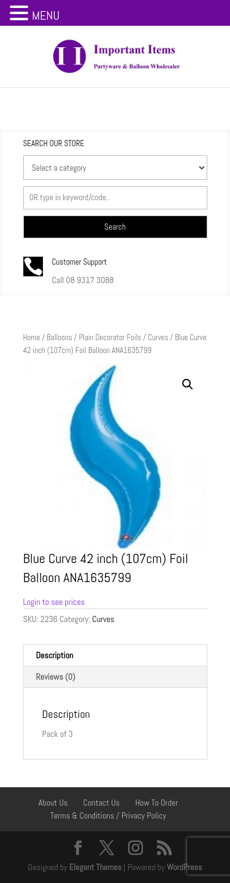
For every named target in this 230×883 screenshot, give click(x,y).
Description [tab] (55, 655)
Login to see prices (54, 601)
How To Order (156, 802)
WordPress (184, 867)
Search (115, 227)
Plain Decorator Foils (110, 337)
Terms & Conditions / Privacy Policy (108, 815)
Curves (158, 337)
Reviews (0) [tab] (55, 676)
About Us (53, 802)
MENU (45, 15)
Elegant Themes (95, 867)
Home (31, 337)
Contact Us (101, 802)
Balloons (59, 337)
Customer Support (79, 262)
